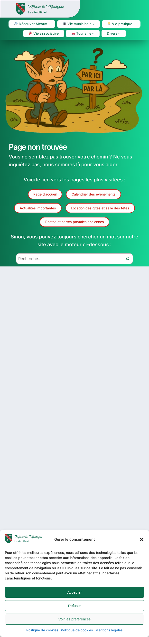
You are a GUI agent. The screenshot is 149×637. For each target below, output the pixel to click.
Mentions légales (109, 630)
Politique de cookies (42, 630)
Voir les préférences (74, 619)
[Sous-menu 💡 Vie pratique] (134, 24)
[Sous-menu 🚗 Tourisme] (93, 33)
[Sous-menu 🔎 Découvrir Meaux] (49, 24)
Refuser (74, 606)
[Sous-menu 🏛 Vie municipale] (93, 24)
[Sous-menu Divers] (119, 33)
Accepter (74, 592)
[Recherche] (127, 259)
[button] (141, 539)
